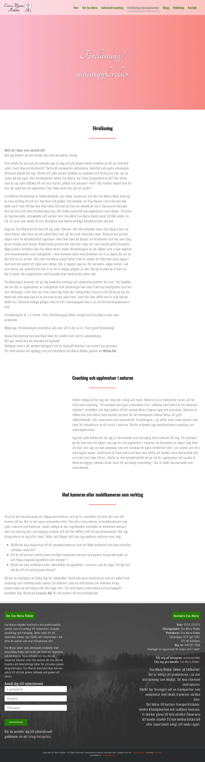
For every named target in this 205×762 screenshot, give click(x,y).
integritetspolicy (139, 752)
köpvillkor (158, 752)
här (50, 592)
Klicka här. (110, 350)
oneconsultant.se (108, 755)
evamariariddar (191, 658)
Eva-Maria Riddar (190, 662)
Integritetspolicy (39, 736)
